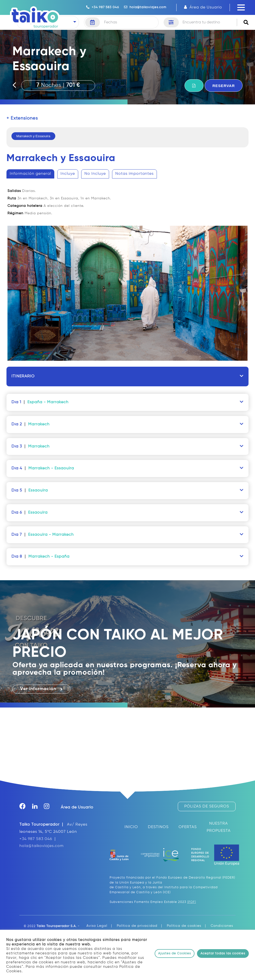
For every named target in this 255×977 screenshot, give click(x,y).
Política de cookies (184, 926)
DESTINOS (158, 827)
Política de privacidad (137, 926)
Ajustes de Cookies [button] (174, 953)
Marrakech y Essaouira (33, 136)
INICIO (131, 827)
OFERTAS (188, 827)
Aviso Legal (96, 926)
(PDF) (191, 902)
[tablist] (127, 268)
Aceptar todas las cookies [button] (222, 953)
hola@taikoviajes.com (145, 7)
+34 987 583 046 (102, 7)
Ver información (41, 689)
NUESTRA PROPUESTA (219, 827)
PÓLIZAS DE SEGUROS (206, 806)
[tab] (30, 173)
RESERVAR (223, 86)
